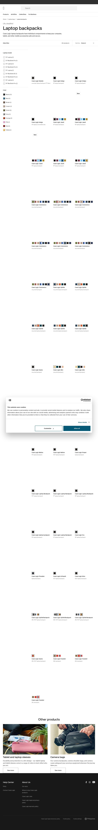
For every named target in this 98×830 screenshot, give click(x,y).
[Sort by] (88, 43)
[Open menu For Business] (33, 14)
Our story (25, 786)
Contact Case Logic (9, 790)
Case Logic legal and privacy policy (50, 819)
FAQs (4, 786)
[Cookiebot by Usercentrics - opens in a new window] (82, 400)
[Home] (12, 8)
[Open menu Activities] (15, 14)
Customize (49, 428)
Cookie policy (66, 819)
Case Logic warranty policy (30, 806)
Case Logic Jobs (27, 796)
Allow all (77, 428)
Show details (82, 422)
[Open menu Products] (7, 14)
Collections (22, 14)
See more (10, 770)
